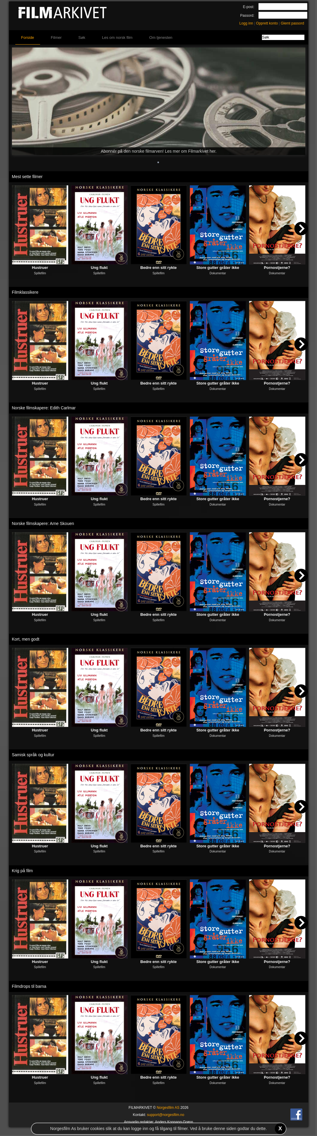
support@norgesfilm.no (165, 1115)
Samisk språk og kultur (33, 754)
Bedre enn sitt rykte (158, 267)
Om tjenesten (160, 37)
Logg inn (246, 23)
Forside (27, 37)
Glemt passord (292, 23)
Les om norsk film (117, 37)
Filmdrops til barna (29, 986)
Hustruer (40, 267)
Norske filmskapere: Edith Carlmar (44, 407)
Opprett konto (267, 23)
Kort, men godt (26, 639)
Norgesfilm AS (168, 1108)
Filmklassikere (25, 292)
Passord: (247, 15)
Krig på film (22, 870)
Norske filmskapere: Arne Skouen (43, 523)
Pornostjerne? (277, 267)
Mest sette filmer (27, 176)
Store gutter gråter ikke (217, 267)
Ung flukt (99, 267)
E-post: (248, 7)
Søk (81, 37)
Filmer (56, 37)
